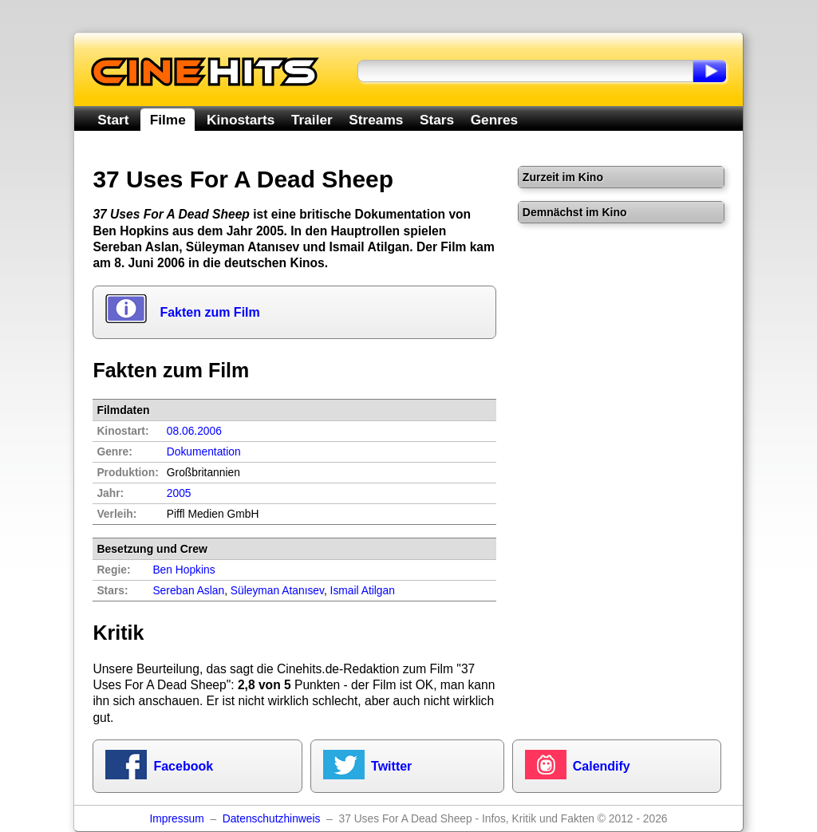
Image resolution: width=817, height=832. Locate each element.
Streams (376, 120)
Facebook (183, 766)
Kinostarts (240, 120)
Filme (168, 120)
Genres (494, 120)
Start (112, 120)
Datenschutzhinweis (272, 819)
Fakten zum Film (209, 312)
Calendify (601, 766)
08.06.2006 (194, 431)
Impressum (176, 819)
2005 (179, 493)
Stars (437, 120)
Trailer (312, 120)
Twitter (391, 766)
